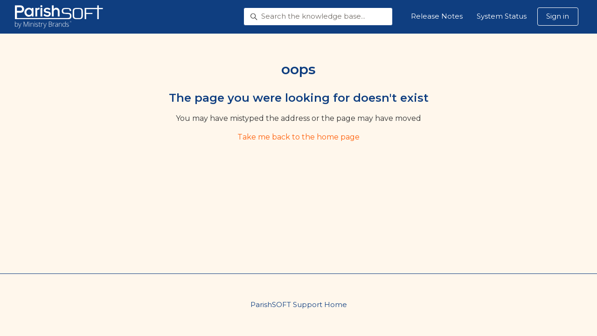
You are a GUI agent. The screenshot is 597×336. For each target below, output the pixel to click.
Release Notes (437, 16)
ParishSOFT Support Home (298, 304)
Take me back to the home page (298, 137)
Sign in (557, 16)
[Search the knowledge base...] (318, 16)
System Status (502, 16)
